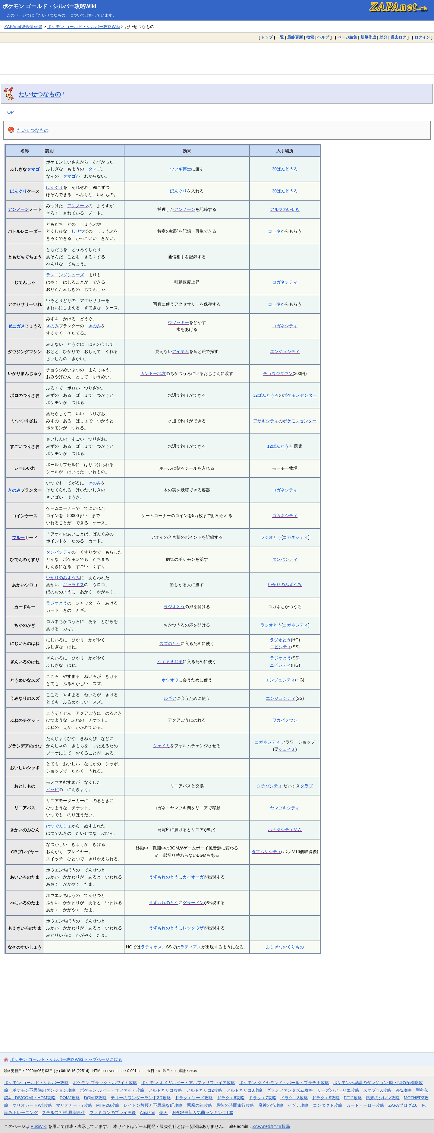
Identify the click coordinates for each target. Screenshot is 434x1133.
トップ (267, 37)
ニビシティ (280, 646)
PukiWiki (39, 1126)
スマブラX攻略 (377, 1090)
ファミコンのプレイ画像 (113, 1112)
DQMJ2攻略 (95, 1097)
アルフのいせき (285, 209)
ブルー (18, 537)
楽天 (163, 1112)
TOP (9, 112)
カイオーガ (193, 876)
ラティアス (190, 946)
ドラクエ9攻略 (326, 1097)
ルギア (170, 698)
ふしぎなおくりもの (285, 946)
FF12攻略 (353, 1097)
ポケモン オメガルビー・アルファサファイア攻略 (188, 1082)
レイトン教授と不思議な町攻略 (153, 1105)
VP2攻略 (403, 1090)
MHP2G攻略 (107, 1105)
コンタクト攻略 (327, 1105)
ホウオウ (170, 680)
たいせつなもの (40, 94)
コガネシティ (284, 282)
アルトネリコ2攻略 (204, 1090)
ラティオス (151, 946)
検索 (310, 37)
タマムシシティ (266, 851)
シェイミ (161, 745)
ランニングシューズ (65, 274)
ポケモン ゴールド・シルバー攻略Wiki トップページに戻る (66, 1059)
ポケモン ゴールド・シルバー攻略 (36, 1082)
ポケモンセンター (300, 395)
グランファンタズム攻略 (289, 1090)
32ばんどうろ (266, 395)
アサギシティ (265, 420)
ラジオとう (270, 537)
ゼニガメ (16, 326)
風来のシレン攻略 (383, 1097)
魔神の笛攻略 (271, 1105)
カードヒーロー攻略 (365, 1105)
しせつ (77, 231)
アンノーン (18, 209)
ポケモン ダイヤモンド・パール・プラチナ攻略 (284, 1082)
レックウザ (193, 927)
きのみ (52, 325)
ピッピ (52, 789)
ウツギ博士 (180, 169)
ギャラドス (73, 584)
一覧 (280, 37)
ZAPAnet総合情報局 (23, 26)
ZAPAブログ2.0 (402, 1105)
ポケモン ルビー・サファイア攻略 (112, 1090)
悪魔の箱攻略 (199, 1105)
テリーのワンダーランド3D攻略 (141, 1097)
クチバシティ (269, 785)
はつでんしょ (58, 826)
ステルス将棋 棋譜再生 (63, 1112)
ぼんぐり (18, 191)
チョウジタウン (278, 373)
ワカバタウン (284, 720)
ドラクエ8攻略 (294, 1097)
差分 (383, 37)
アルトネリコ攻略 (165, 1090)
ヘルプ (323, 37)
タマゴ (33, 169)
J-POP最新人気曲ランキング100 (202, 1112)
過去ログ (398, 37)
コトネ (274, 231)
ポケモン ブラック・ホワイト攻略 (105, 1082)
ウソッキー (178, 322)
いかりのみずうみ (63, 577)
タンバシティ (58, 552)
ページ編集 (347, 37)
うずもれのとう (163, 876)
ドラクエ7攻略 (262, 1097)
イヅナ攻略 (298, 1105)
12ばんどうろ (280, 446)
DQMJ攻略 (70, 1097)
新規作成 (368, 37)
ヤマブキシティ (285, 807)
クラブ (306, 785)
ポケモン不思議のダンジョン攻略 (44, 1090)
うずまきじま (170, 661)
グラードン (193, 902)
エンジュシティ (285, 351)
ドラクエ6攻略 (231, 1097)
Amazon (147, 1112)
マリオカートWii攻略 (32, 1105)
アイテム (180, 351)
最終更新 (295, 37)
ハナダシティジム (285, 829)
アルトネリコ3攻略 (244, 1090)
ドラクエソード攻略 (194, 1097)
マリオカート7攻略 (74, 1105)
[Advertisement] (217, 58)
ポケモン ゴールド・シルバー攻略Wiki (49, 6)
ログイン (422, 37)
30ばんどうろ (285, 169)
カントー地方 (153, 373)
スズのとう (170, 643)
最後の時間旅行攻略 (235, 1105)
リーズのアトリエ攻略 (338, 1090)
